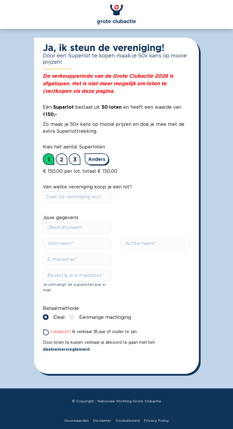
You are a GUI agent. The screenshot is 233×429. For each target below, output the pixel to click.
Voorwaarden (76, 420)
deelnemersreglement (66, 349)
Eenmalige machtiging (101, 317)
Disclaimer (102, 420)
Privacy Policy (156, 420)
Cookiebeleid (128, 420)
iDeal (55, 317)
